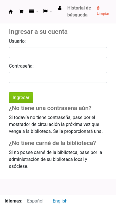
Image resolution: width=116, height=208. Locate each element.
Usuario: (17, 41)
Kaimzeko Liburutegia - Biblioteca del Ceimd (11, 12)
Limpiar (103, 11)
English (60, 201)
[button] (21, 11)
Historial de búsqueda (79, 11)
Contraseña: (21, 66)
